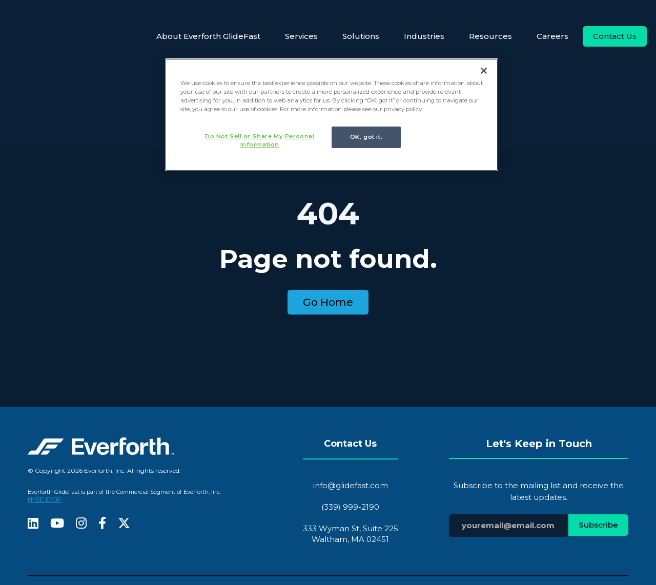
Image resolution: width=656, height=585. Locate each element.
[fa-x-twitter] (124, 441)
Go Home (328, 219)
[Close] (484, 70)
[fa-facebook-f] (102, 441)
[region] (331, 115)
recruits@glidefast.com (371, 541)
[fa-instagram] (81, 441)
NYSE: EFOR (44, 416)
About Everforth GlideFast (208, 36)
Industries (424, 36)
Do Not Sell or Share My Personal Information (257, 140)
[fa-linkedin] (33, 441)
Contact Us (615, 36)
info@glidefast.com (350, 402)
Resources (490, 36)
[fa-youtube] (57, 441)
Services (301, 36)
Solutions (360, 36)
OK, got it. (366, 136)
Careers (552, 36)
